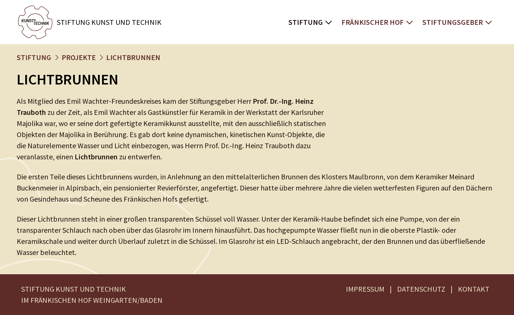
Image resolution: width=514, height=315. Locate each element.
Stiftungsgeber (452, 22)
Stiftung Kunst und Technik (109, 22)
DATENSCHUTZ (421, 289)
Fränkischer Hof (372, 22)
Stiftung (305, 22)
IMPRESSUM (365, 289)
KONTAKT (474, 289)
